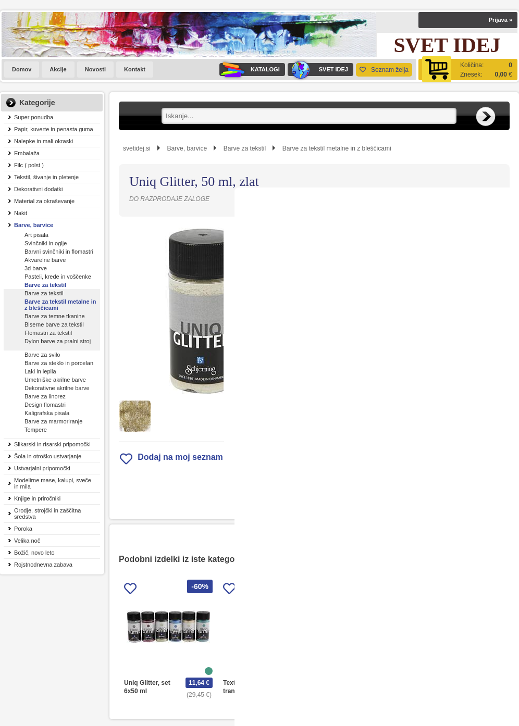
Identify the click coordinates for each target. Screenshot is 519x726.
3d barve (35, 268)
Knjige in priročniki (37, 498)
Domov (21, 69)
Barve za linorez (45, 396)
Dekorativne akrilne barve (57, 388)
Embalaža (27, 153)
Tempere (35, 430)
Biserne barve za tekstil (54, 324)
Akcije (58, 69)
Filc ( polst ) (29, 165)
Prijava (500, 20)
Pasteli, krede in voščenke (57, 276)
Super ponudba (33, 117)
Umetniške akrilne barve (55, 380)
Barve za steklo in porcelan (58, 363)
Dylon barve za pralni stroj (57, 341)
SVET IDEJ (318, 69)
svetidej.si (137, 148)
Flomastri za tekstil (48, 333)
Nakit (20, 213)
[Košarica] (467, 69)
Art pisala (36, 235)
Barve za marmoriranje (53, 421)
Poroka (23, 528)
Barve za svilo (42, 355)
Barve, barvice (33, 225)
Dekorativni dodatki (38, 189)
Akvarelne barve (45, 260)
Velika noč (27, 540)
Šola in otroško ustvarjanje (47, 456)
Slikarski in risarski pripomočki (52, 444)
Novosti (95, 69)
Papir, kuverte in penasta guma (53, 129)
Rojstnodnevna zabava (43, 564)
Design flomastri (45, 405)
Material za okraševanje (44, 201)
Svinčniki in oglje (45, 243)
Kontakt (134, 69)
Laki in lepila (40, 371)
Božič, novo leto (34, 552)
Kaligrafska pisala (46, 413)
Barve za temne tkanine (54, 316)
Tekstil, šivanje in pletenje (46, 177)
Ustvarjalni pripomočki (42, 468)
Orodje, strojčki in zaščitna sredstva (47, 513)
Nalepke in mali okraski (43, 141)
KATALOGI (249, 69)
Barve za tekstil (45, 285)
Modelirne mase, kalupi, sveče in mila (52, 483)
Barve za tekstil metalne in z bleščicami (60, 304)
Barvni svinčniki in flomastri (58, 251)
